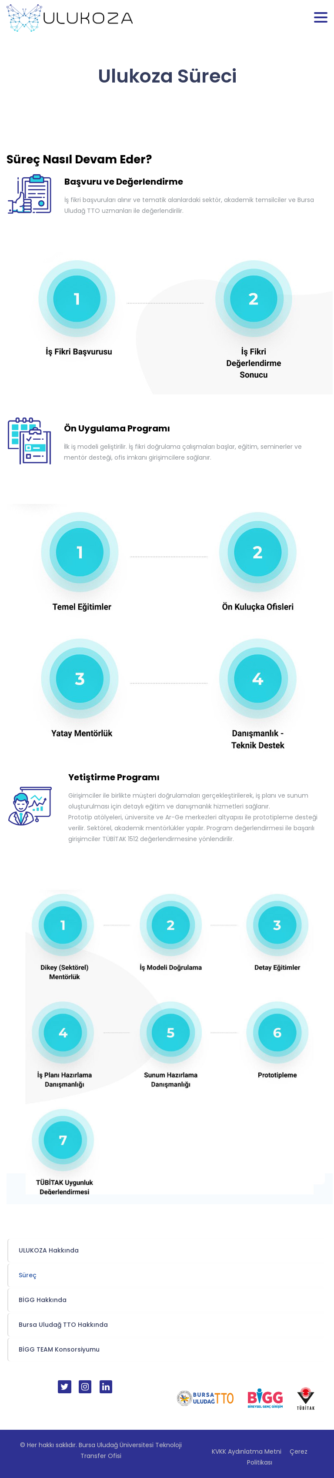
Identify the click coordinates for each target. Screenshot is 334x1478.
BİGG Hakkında (43, 1300)
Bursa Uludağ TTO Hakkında (63, 1324)
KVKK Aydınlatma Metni (246, 1451)
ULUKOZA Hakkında (49, 1250)
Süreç (28, 1275)
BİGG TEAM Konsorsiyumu (59, 1349)
